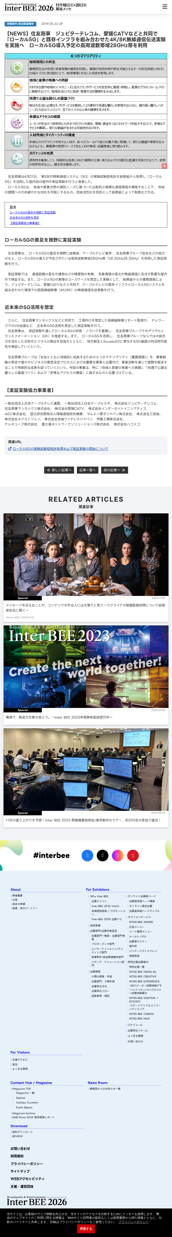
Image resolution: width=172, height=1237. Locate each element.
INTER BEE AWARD (141, 922)
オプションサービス (139, 917)
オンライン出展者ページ (142, 896)
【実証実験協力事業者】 (25, 223)
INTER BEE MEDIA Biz (143, 972)
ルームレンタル (138, 937)
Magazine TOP (21, 1089)
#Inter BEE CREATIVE (20, 618)
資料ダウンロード (22, 1132)
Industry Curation (27, 1103)
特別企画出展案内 (138, 962)
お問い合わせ (135, 1042)
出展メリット (99, 901)
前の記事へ (114, 470)
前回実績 (95, 926)
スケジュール (135, 1025)
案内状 (133, 946)
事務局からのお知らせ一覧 (105, 1089)
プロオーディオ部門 (103, 944)
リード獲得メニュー (140, 932)
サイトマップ (20, 1171)
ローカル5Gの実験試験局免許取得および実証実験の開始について (60, 448)
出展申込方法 (99, 986)
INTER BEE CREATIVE (142, 977)
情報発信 (134, 956)
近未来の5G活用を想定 (24, 217)
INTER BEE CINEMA (141, 1014)
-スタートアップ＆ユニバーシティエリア (145, 1007)
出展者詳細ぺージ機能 (142, 901)
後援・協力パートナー (25, 908)
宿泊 (15, 1065)
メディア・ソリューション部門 (108, 964)
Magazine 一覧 (25, 1093)
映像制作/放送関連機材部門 (108, 957)
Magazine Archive (23, 1113)
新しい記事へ (59, 470)
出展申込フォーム (138, 1031)
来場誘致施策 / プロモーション (108, 913)
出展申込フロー (101, 991)
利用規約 (17, 1156)
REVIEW (17, 1136)
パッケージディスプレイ (143, 951)
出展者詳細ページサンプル (144, 911)
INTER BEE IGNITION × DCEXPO (144, 1000)
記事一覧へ (87, 470)
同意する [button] (86, 1228)
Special (20, 1098)
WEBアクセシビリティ (28, 1178)
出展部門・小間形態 (103, 981)
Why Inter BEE (99, 896)
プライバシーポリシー (27, 1163)
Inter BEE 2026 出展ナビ (107, 919)
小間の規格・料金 (102, 977)
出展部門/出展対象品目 (103, 931)
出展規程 (95, 972)
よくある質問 (135, 1036)
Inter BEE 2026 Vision (105, 906)
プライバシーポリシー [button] (133, 1222)
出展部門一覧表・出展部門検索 (108, 937)
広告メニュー (136, 927)
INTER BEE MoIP (139, 1019)
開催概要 (17, 896)
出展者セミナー (138, 941)
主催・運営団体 (22, 1186)
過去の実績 (18, 904)
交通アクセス (20, 1060)
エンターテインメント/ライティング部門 (107, 950)
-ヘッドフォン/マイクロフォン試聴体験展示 (145, 991)
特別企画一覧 (137, 967)
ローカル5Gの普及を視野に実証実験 (33, 212)
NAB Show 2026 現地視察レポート (33, 1117)
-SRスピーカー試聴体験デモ (145, 986)
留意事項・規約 (101, 996)
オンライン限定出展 (140, 906)
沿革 (15, 900)
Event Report (24, 1108)
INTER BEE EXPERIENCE (144, 981)
